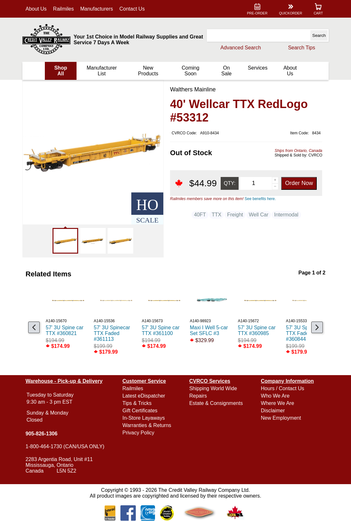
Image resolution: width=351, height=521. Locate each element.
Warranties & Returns (146, 425)
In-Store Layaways (143, 418)
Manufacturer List (101, 70)
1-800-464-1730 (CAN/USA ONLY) (65, 446)
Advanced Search (240, 47)
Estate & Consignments (216, 403)
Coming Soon (190, 70)
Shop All (60, 70)
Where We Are (277, 403)
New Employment (281, 418)
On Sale (226, 70)
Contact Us (132, 9)
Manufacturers (96, 9)
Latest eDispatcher (143, 396)
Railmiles (63, 9)
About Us (36, 9)
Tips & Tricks (136, 403)
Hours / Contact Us (282, 388)
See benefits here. (260, 199)
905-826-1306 (42, 433)
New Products (148, 70)
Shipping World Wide (213, 388)
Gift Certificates (139, 410)
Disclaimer (273, 410)
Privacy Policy (138, 432)
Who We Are (275, 396)
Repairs (198, 396)
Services (257, 68)
